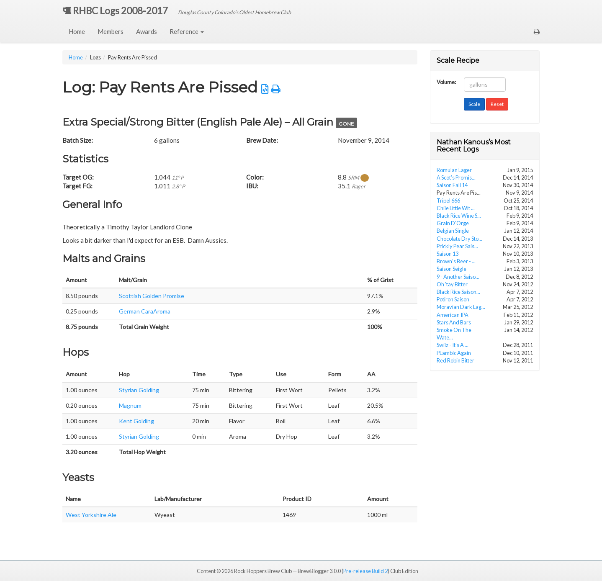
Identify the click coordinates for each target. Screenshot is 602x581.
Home (77, 31)
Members (110, 31)
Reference (187, 31)
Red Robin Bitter (455, 360)
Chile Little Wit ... (456, 208)
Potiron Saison (453, 299)
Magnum (130, 405)
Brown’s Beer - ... (456, 261)
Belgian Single (453, 230)
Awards (146, 31)
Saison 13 (447, 253)
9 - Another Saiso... (458, 276)
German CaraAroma (144, 311)
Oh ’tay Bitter (452, 284)
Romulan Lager (454, 170)
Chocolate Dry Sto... (459, 238)
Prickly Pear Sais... (457, 246)
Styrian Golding (139, 389)
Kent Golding (136, 420)
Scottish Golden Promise (151, 295)
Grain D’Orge (453, 223)
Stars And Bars (454, 322)
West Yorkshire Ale (91, 514)
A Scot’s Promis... (456, 177)
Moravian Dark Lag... (461, 306)
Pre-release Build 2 (365, 571)
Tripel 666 (448, 200)
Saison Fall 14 (452, 185)
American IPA (452, 314)
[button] (536, 31)
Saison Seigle (451, 268)
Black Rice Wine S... (459, 215)
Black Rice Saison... (458, 291)
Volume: (446, 81)
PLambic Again (454, 353)
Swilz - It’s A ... (452, 345)
